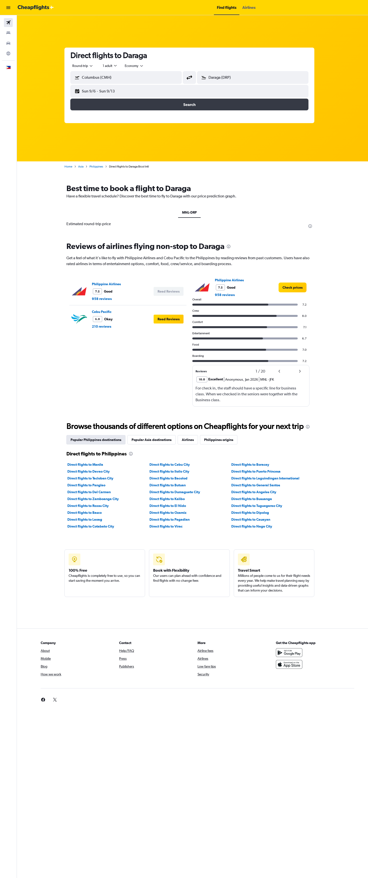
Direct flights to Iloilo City (172, 471)
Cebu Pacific (105, 312)
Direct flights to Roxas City (91, 506)
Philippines (99, 166)
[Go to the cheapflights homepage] (36, 7)
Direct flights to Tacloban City (94, 478)
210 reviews (104, 326)
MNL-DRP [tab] (192, 212)
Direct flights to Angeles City (257, 492)
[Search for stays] (8, 33)
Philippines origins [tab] (221, 440)
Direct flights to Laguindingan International (268, 478)
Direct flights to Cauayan (253, 519)
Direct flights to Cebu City (172, 464)
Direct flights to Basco (88, 513)
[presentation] (313, 226)
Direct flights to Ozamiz (170, 513)
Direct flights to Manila (88, 464)
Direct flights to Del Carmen (92, 492)
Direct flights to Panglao (90, 485)
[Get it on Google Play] (292, 652)
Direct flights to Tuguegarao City (259, 506)
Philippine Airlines (109, 284)
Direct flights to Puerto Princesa (259, 471)
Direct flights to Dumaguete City (177, 492)
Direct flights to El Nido (170, 506)
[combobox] (86, 65)
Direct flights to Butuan (170, 485)
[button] (8, 7)
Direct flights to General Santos (258, 485)
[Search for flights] (8, 22)
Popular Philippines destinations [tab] (99, 440)
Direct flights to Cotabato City (94, 526)
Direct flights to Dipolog (253, 513)
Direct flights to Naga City (254, 526)
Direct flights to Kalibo (170, 499)
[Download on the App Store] (292, 664)
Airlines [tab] (191, 440)
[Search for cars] (8, 43)
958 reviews (105, 299)
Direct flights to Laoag (88, 519)
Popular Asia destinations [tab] (155, 440)
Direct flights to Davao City (92, 471)
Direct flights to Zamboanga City (96, 499)
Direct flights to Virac (168, 526)
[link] (296, 287)
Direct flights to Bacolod (171, 478)
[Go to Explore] (8, 53)
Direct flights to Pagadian (172, 519)
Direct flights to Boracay (253, 464)
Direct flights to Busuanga (254, 499)
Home (71, 166)
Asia (84, 166)
